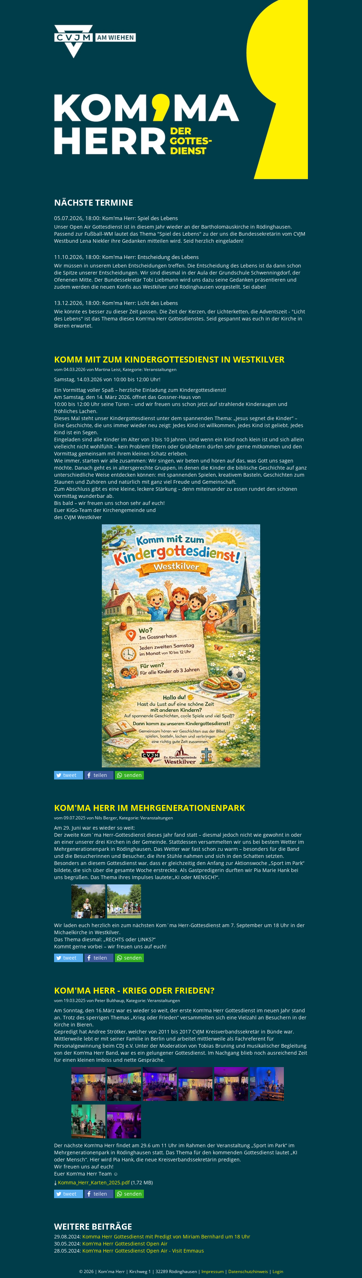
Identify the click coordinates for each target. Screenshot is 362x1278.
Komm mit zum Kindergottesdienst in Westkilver (169, 359)
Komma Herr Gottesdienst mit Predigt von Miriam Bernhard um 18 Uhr (166, 1236)
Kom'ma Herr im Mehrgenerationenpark (149, 807)
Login (278, 1271)
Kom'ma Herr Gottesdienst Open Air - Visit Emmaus (143, 1250)
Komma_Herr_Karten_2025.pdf (94, 1182)
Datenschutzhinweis (248, 1271)
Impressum (213, 1271)
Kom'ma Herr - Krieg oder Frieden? (134, 990)
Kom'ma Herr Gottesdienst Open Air (125, 1243)
